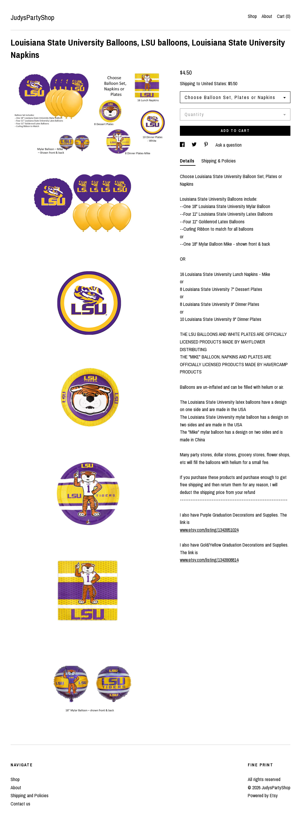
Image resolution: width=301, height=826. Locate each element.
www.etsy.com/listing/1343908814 (209, 560)
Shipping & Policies (218, 161)
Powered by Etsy (263, 795)
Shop (252, 16)
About (267, 16)
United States (213, 83)
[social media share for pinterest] (207, 145)
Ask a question (228, 145)
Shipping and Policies (30, 795)
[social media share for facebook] (183, 145)
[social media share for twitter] (195, 145)
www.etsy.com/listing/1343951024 (209, 530)
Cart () (283, 16)
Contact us (20, 803)
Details (187, 161)
